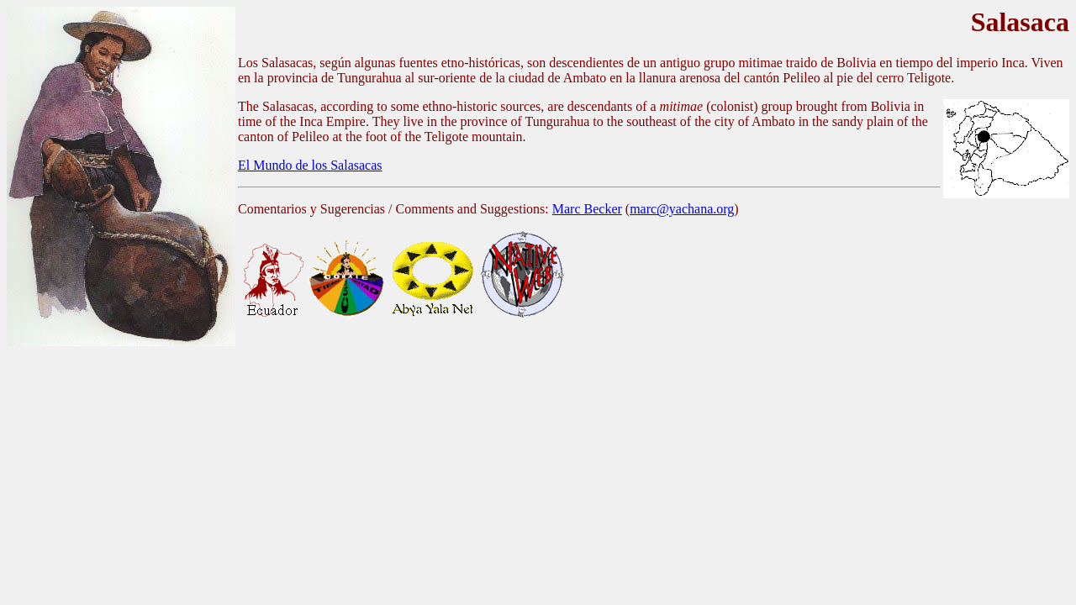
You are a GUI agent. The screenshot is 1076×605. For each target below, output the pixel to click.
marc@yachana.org (682, 209)
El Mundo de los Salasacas (310, 165)
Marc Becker (587, 209)
